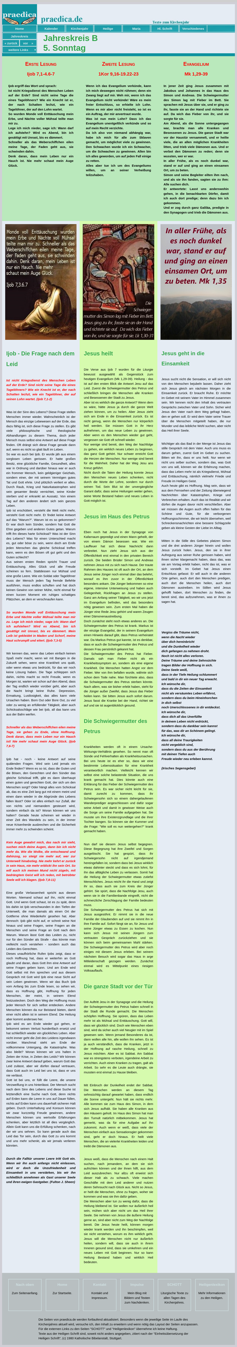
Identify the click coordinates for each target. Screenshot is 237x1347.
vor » (28, 43)
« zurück (11, 43)
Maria (136, 28)
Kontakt (99, 1285)
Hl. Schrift (164, 28)
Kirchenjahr (79, 28)
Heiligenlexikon (212, 1285)
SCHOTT (174, 1285)
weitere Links (18, 50)
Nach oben (25, 1285)
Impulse (137, 1285)
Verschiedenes (193, 28)
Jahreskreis (19, 36)
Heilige (108, 28)
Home (19, 28)
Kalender (51, 28)
